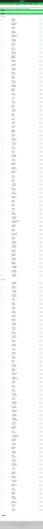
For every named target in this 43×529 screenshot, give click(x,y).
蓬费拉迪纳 (14, 418)
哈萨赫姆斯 (14, 267)
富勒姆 (14, 196)
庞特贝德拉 (14, 414)
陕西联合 (14, 57)
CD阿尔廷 (14, 432)
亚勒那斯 (14, 447)
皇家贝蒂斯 (14, 315)
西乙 (1, 333)
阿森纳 (14, 201)
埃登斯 (14, 382)
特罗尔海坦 (14, 251)
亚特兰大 (14, 123)
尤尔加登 (14, 167)
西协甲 (2, 370)
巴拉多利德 (14, 323)
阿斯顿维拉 (14, 189)
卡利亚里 (14, 135)
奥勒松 (14, 494)
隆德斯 (14, 262)
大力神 (14, 389)
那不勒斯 (14, 109)
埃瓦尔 (14, 348)
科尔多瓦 (14, 349)
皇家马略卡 (14, 294)
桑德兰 (14, 179)
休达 (13, 362)
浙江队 (14, 76)
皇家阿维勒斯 (15, 415)
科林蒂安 (14, 459)
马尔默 (14, 142)
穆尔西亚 (14, 381)
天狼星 (14, 138)
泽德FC (14, 28)
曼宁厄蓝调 (14, 477)
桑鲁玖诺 (14, 377)
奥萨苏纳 (14, 304)
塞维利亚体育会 (15, 373)
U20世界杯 (24, 3)
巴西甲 (2, 452)
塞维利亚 (14, 312)
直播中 (41, 19)
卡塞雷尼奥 (14, 439)
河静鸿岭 (14, 64)
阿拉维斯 (14, 319)
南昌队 (14, 90)
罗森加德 (14, 258)
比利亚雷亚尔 (15, 282)
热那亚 (14, 115)
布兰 (13, 506)
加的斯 (14, 356)
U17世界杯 (11, 3)
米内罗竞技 (14, 461)
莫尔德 (14, 510)
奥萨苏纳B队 (15, 426)
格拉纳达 (14, 329)
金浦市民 (14, 473)
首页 (2, 3)
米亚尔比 (14, 160)
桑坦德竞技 (14, 333)
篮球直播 (35, 3)
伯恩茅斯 (14, 185)
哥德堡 (14, 159)
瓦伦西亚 (14, 286)
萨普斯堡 (14, 509)
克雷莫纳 (14, 126)
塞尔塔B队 (14, 444)
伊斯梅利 (14, 36)
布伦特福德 (14, 193)
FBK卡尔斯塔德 (15, 233)
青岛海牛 (14, 39)
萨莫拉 (14, 448)
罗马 (13, 98)
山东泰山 (14, 80)
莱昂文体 (14, 352)
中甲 (1, 57)
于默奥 (14, 212)
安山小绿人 (14, 49)
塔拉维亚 (14, 440)
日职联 (2, 20)
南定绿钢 (14, 94)
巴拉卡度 (14, 443)
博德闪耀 (14, 505)
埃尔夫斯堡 (14, 163)
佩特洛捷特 (14, 32)
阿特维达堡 (14, 274)
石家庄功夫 (14, 68)
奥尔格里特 (14, 156)
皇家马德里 (14, 290)
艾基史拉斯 (14, 403)
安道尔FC (14, 360)
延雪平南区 (14, 270)
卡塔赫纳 (14, 393)
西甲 (1, 283)
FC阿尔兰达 (14, 234)
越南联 (2, 61)
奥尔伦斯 (14, 422)
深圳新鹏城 (14, 86)
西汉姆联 (14, 171)
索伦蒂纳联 (14, 225)
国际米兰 (14, 131)
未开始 (41, 52)
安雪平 (14, 237)
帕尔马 (14, 105)
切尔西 (14, 181)
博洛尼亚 (14, 130)
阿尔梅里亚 (14, 345)
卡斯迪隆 (14, 341)
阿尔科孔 (14, 374)
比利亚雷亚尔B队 (15, 378)
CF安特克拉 (14, 406)
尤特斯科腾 (14, 245)
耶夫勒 (14, 230)
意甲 (1, 98)
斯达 (13, 488)
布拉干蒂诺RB (15, 465)
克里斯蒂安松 (15, 484)
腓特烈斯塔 (14, 498)
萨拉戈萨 (14, 337)
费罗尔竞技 (14, 411)
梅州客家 (14, 69)
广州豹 (14, 72)
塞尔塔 (14, 311)
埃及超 (2, 24)
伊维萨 (14, 399)
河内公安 (14, 65)
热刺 (13, 175)
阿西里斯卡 (14, 218)
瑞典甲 (2, 218)
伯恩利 (14, 204)
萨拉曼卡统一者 (15, 410)
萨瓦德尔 (14, 370)
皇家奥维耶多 (15, 296)
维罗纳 (14, 97)
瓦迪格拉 (14, 27)
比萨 (13, 119)
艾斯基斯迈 (14, 263)
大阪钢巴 (14, 20)
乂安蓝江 (14, 61)
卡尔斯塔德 (14, 214)
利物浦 (14, 192)
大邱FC (14, 47)
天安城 (14, 469)
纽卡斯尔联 (14, 197)
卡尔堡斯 (14, 222)
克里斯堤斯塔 (15, 266)
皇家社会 (14, 308)
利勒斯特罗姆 (15, 502)
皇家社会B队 (15, 366)
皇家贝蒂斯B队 (15, 395)
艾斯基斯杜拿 (15, 241)
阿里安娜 (14, 255)
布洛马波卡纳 (15, 168)
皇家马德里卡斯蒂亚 (16, 436)
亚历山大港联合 (15, 35)
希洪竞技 (14, 344)
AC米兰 (14, 134)
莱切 (13, 113)
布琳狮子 (14, 476)
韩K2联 (2, 469)
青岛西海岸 (14, 53)
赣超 (1, 90)
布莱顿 (14, 208)
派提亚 (14, 226)
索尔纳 (14, 152)
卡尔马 (14, 146)
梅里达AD (14, 428)
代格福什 (14, 148)
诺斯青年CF (14, 407)
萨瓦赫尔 (14, 31)
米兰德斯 (14, 327)
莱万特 (14, 316)
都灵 (13, 101)
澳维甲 (2, 477)
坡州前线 (14, 472)
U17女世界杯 (17, 3)
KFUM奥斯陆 (15, 480)
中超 (1, 40)
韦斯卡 (14, 340)
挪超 (1, 481)
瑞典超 (2, 139)
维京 (13, 485)
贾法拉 (14, 229)
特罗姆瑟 (14, 492)
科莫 (13, 127)
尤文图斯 (14, 102)
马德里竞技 (14, 283)
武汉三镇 (14, 82)
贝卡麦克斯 (14, 60)
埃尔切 (14, 300)
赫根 (13, 164)
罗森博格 (14, 481)
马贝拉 (14, 385)
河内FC (14, 93)
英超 (1, 172)
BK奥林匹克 (14, 259)
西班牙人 (14, 307)
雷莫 (13, 455)
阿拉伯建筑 (14, 24)
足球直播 (30, 3)
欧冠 (6, 3)
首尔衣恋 (14, 43)
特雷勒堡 (14, 247)
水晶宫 (14, 200)
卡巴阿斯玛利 (15, 23)
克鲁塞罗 (14, 451)
